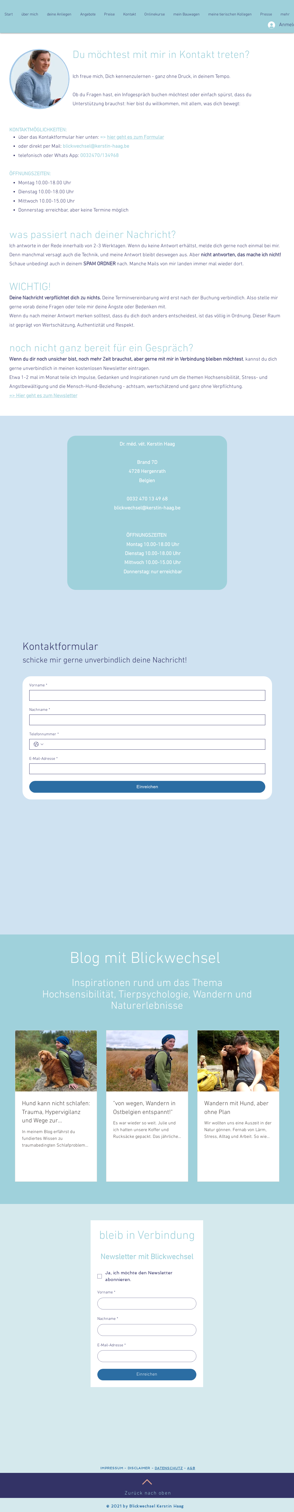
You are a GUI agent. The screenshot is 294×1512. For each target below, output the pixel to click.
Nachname (39, 709)
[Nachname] (146, 720)
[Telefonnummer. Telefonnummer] (153, 744)
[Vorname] (146, 695)
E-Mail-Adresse (43, 758)
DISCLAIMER (138, 1468)
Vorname (38, 685)
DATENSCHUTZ (169, 1468)
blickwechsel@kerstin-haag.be (96, 146)
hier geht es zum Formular (135, 137)
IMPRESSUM (111, 1468)
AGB (191, 1468)
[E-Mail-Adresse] (146, 769)
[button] (29, 14)
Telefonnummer (44, 734)
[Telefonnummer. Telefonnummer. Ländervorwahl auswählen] (38, 744)
